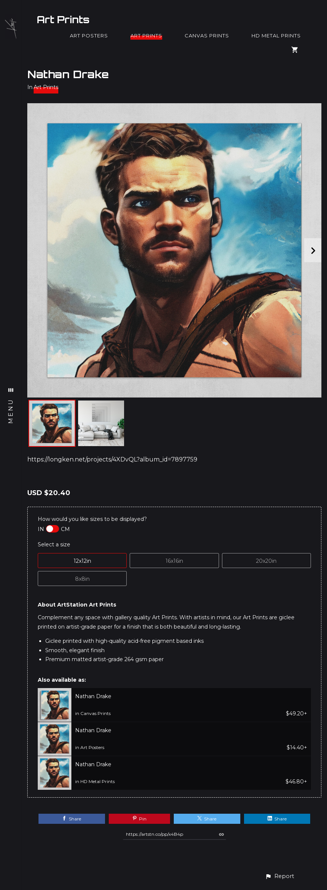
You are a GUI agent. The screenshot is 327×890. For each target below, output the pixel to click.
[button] (279, 876)
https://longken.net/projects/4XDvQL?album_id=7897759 (112, 459)
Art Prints (63, 19)
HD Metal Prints (276, 36)
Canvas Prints (207, 36)
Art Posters (89, 36)
